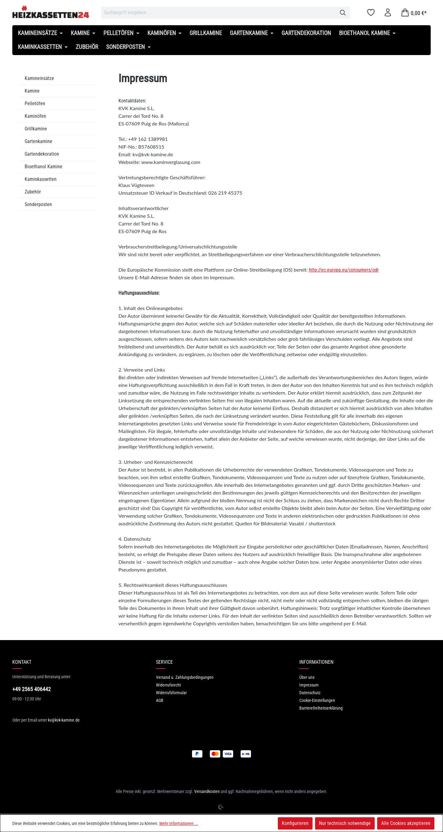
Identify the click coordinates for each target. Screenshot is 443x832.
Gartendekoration (42, 154)
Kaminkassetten (41, 179)
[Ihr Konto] (387, 12)
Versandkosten (207, 791)
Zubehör (33, 192)
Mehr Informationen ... (178, 823)
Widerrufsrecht (168, 685)
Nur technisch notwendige (345, 823)
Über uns (306, 677)
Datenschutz (310, 692)
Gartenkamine (38, 141)
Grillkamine (36, 129)
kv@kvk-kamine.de (64, 720)
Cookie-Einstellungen (317, 700)
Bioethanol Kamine (43, 166)
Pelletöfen (35, 103)
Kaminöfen (35, 116)
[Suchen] (343, 12)
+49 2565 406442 (31, 689)
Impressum (309, 685)
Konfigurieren (295, 823)
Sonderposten (38, 204)
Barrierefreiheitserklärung (321, 708)
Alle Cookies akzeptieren (405, 823)
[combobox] (218, 12)
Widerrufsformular (171, 692)
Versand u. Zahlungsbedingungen (185, 677)
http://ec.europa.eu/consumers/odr (344, 270)
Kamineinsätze (39, 78)
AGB (159, 700)
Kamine (32, 91)
